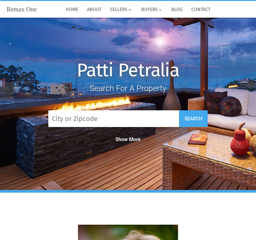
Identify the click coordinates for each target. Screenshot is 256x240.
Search (193, 118)
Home (72, 10)
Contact (201, 10)
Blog (177, 10)
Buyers (152, 10)
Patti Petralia (128, 70)
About (94, 10)
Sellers (121, 10)
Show (128, 139)
